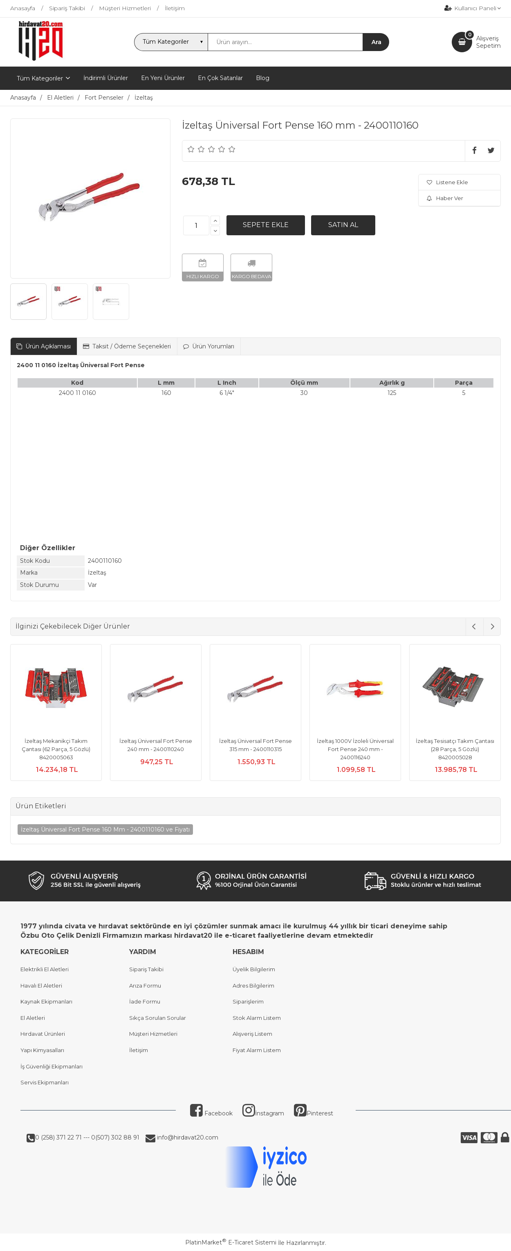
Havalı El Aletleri (41, 985)
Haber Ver (445, 198)
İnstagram (263, 1113)
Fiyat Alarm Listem (257, 1050)
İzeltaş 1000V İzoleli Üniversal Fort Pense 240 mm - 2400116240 (355, 749)
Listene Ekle (447, 182)
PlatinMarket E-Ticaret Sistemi (230, 1242)
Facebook (211, 1113)
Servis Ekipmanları (44, 1082)
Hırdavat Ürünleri (42, 1033)
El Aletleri (32, 1018)
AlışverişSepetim (488, 42)
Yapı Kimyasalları (42, 1050)
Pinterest (313, 1113)
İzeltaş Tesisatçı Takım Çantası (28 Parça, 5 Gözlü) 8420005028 (455, 749)
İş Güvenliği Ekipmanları (51, 1066)
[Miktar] (196, 225)
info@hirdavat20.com (186, 1137)
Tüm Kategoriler (40, 78)
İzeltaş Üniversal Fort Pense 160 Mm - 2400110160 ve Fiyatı (105, 829)
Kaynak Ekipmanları (46, 1001)
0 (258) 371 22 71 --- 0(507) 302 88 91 (87, 1137)
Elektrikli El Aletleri (44, 969)
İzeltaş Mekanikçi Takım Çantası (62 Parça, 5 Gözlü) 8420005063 (56, 749)
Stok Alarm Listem (257, 1018)
